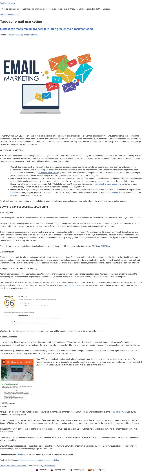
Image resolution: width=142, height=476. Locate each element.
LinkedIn (20, 454)
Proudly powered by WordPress (13, 466)
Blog (10, 460)
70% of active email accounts (107, 184)
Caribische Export (7, 3)
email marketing (52, 460)
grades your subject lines (69, 285)
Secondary (11, 14)
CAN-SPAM (105, 246)
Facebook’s (15, 192)
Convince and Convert (48, 173)
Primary (3, 14)
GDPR (94, 246)
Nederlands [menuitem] (44, 470)
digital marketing (38, 460)
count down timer (118, 412)
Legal (17, 14)
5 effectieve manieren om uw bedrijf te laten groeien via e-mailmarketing (46, 29)
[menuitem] (42, 470)
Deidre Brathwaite (31, 35)
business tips (24, 460)
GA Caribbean (49, 466)
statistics (114, 192)
